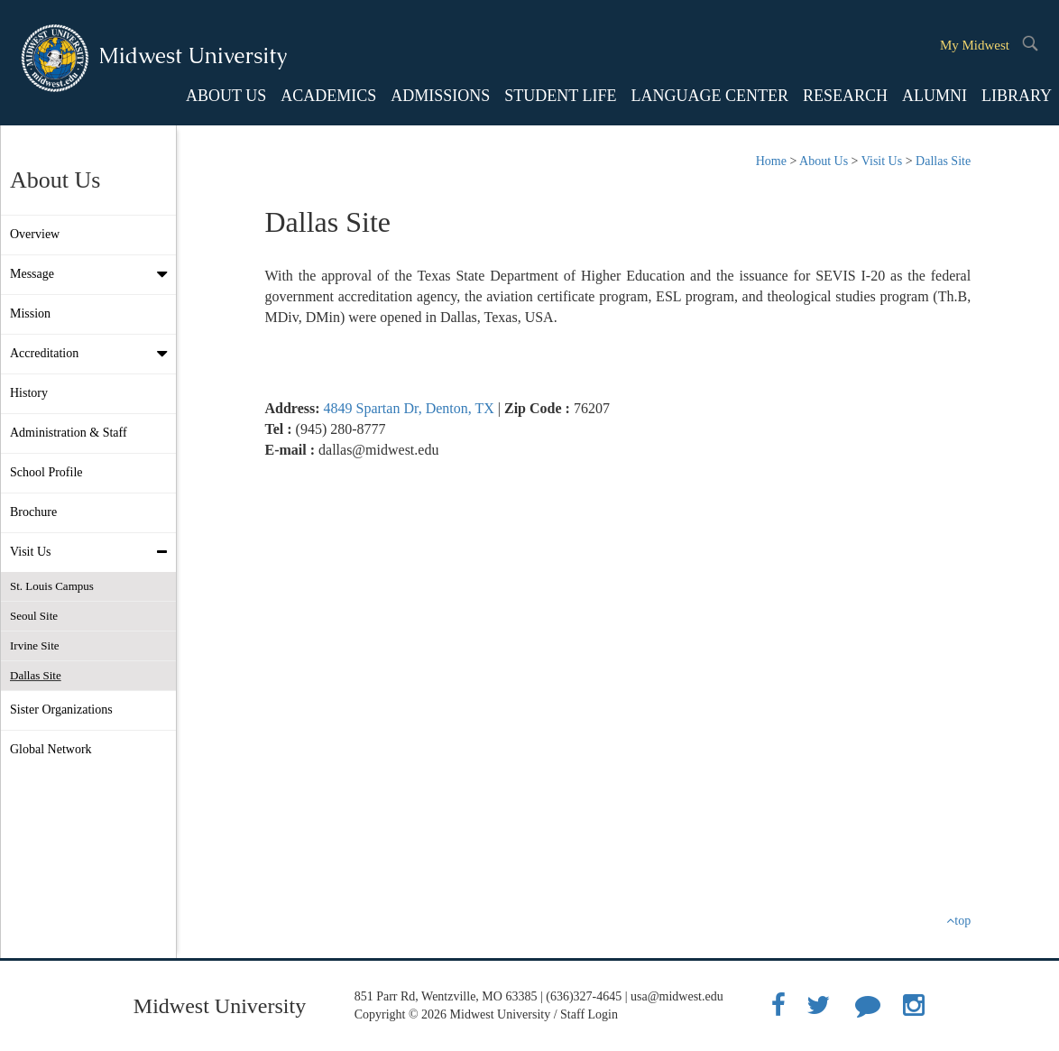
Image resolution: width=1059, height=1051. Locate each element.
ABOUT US (226, 96)
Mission (30, 313)
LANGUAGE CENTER (709, 96)
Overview (35, 234)
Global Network (51, 749)
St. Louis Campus (52, 586)
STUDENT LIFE (560, 96)
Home (771, 161)
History (29, 393)
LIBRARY (1016, 96)
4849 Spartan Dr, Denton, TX (409, 408)
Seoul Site (34, 615)
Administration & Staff (68, 432)
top (958, 920)
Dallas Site (35, 675)
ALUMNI (934, 96)
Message (93, 274)
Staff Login (589, 1014)
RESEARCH (845, 96)
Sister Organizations (61, 709)
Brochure (33, 512)
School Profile (46, 472)
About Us (823, 161)
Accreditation (93, 353)
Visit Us (93, 552)
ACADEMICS (328, 96)
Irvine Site (35, 645)
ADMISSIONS (440, 96)
